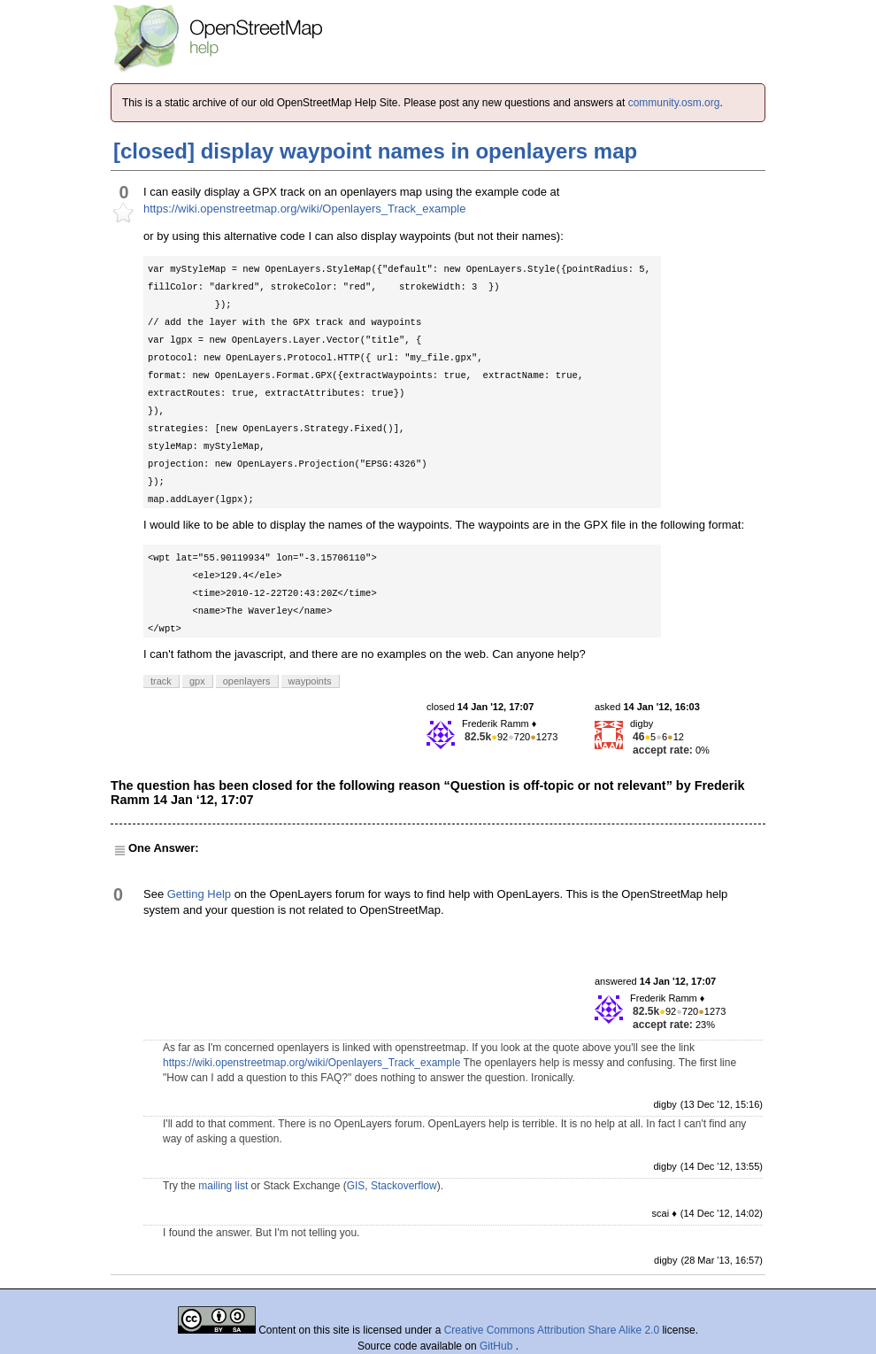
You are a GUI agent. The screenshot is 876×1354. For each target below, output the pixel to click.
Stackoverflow (404, 1186)
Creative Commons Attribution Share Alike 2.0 (551, 1330)
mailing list (223, 1186)
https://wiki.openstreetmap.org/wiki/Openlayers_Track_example (304, 208)
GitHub (498, 1346)
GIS (356, 1186)
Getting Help (199, 894)
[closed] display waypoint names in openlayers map (375, 151)
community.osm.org (674, 103)
